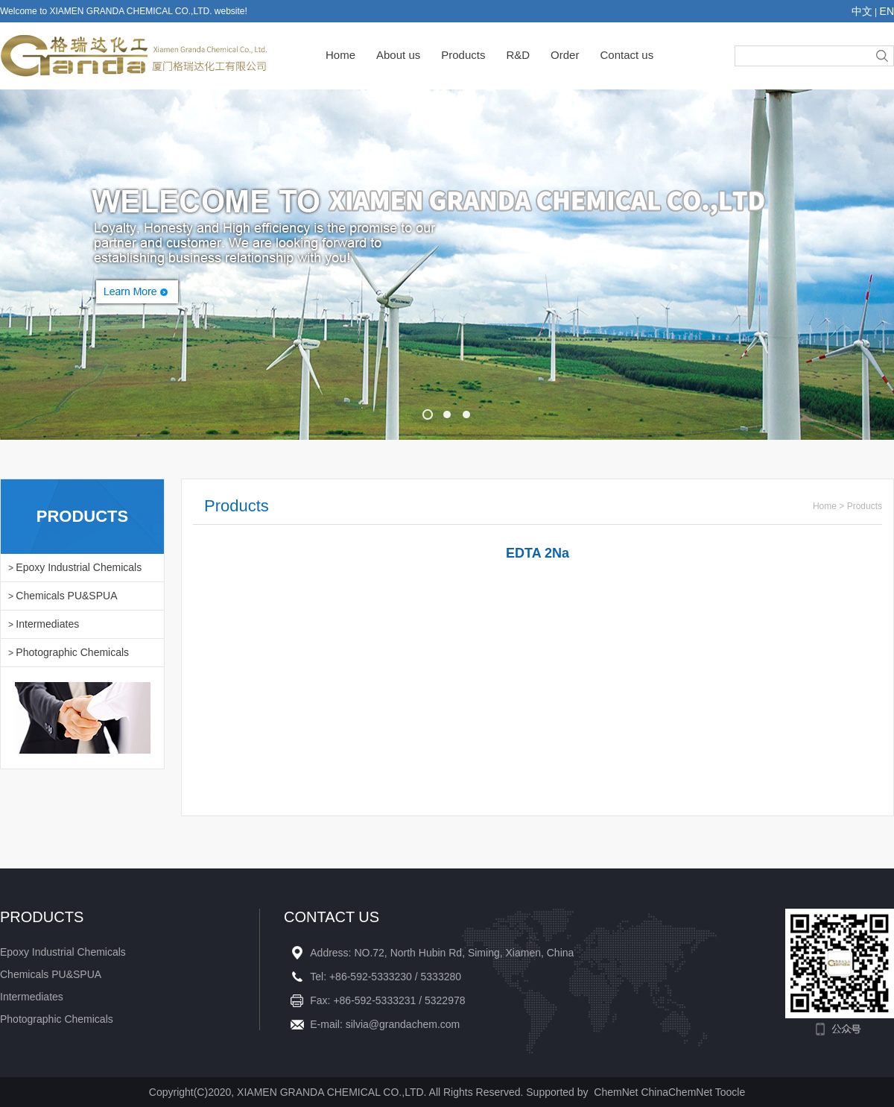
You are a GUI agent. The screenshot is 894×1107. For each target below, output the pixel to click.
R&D (518, 54)
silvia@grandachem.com (403, 1024)
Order (565, 54)
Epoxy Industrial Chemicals (79, 567)
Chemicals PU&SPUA (66, 596)
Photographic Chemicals (72, 652)
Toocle (730, 1092)
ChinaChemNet (676, 1092)
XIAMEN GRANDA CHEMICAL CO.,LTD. (331, 1092)
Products (463, 54)
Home (340, 54)
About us (398, 54)
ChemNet (616, 1092)
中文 (862, 11)
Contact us (626, 54)
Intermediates (47, 624)
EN (887, 11)
